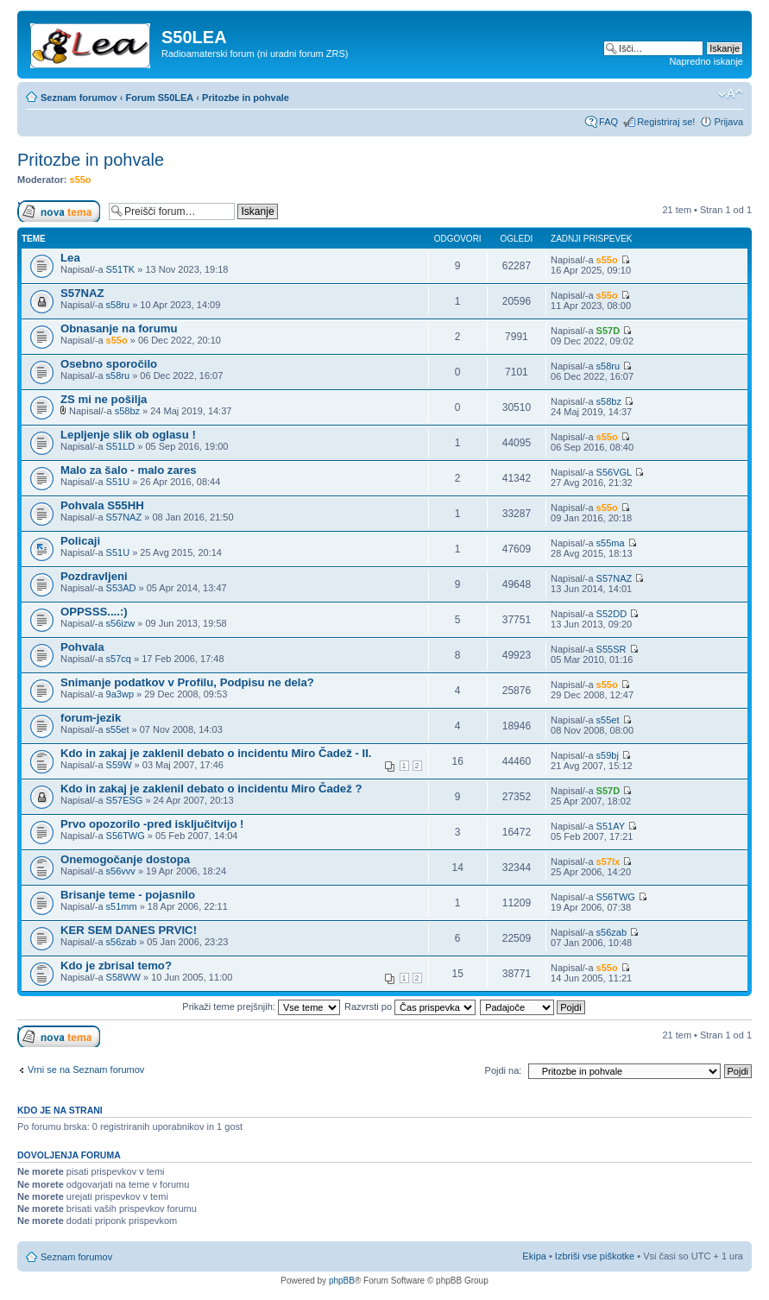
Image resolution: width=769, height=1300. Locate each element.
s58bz (127, 411)
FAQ (608, 122)
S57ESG (124, 800)
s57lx (608, 861)
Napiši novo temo (58, 211)
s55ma (610, 543)
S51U (118, 481)
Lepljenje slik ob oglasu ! (128, 434)
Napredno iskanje (706, 61)
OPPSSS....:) (94, 611)
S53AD (121, 588)
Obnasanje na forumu (119, 328)
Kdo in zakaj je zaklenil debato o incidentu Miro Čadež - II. (216, 753)
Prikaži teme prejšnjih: (261, 1006)
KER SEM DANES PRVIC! (128, 930)
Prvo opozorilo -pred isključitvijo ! (152, 823)
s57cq (118, 658)
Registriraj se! (666, 122)
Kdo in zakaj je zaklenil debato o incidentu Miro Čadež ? (211, 788)
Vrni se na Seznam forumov (86, 1069)
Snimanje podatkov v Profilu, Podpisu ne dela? (187, 682)
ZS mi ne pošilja (103, 399)
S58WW (123, 977)
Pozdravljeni (94, 576)
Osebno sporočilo (108, 363)
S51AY (610, 826)
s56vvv (121, 871)
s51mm (121, 906)
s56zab (121, 942)
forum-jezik (90, 717)
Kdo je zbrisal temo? (116, 965)
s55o (80, 179)
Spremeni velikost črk (730, 94)
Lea (70, 257)
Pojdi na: (503, 1070)
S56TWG (125, 835)
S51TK (121, 269)
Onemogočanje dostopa (125, 859)
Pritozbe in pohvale (245, 97)
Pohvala (82, 647)
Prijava (728, 122)
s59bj (607, 755)
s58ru (118, 305)
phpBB (342, 1280)
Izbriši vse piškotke (596, 1256)
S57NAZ (82, 293)
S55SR (611, 649)
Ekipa (534, 1256)
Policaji (80, 540)
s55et (117, 729)
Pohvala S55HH (102, 505)
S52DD (611, 614)
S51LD (121, 446)
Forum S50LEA (159, 97)
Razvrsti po (410, 1006)
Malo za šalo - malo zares (128, 470)
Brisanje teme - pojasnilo (127, 894)
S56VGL (614, 472)
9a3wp (120, 694)
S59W (119, 765)
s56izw (121, 623)
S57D (608, 330)
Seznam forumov (79, 97)
